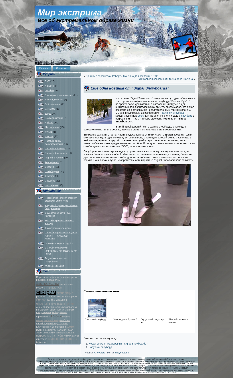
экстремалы (47, 283)
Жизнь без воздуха (54, 266)
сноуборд (41, 323)
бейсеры (41, 342)
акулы (75, 335)
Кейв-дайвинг (59, 312)
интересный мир (48, 320)
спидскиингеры (51, 307)
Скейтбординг (52, 171)
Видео (48, 113)
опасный (42, 303)
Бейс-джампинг (52, 104)
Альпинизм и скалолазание (59, 95)
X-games (49, 86)
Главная (43, 68)
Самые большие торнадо (58, 228)
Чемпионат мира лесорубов (59, 243)
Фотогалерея (51, 185)
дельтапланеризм (67, 296)
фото (70, 326)
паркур (66, 316)
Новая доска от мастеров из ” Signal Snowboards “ (118, 343)
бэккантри (50, 330)
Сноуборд (50, 181)
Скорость (49, 176)
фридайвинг (43, 316)
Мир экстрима (70, 12)
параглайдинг (67, 332)
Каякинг (61, 330)
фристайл (41, 339)
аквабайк (49, 90)
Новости (49, 136)
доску (141, 115)
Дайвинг (49, 122)
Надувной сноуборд (100, 347)
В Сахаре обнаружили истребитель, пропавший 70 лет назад (61, 250)
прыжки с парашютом (48, 279)
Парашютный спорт (55, 148)
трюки (56, 316)
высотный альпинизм (62, 309)
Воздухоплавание (54, 118)
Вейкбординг (59, 326)
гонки (70, 303)
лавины (40, 332)
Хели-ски (51, 296)
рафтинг (41, 296)
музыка (48, 132)
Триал (69, 330)
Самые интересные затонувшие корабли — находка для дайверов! (61, 235)
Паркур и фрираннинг (56, 153)
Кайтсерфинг (43, 326)
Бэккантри (50, 109)
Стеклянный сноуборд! (95, 319)
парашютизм (54, 287)
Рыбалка (65, 320)
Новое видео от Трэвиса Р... (125, 319)
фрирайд (52, 323)
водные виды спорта (62, 339)
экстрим (46, 292)
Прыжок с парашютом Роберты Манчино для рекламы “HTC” (122, 76)
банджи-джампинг (57, 300)
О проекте (61, 68)
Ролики (41, 299)
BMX (47, 81)
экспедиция (65, 293)
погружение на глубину (51, 335)
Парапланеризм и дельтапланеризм (56, 277)
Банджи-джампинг (54, 99)
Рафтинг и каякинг (54, 157)
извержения (52, 332)
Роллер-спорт (52, 162)
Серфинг (49, 167)
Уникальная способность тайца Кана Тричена (166, 78)
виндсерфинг (43, 312)
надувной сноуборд (172, 112)
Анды (39, 307)
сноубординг (57, 303)
